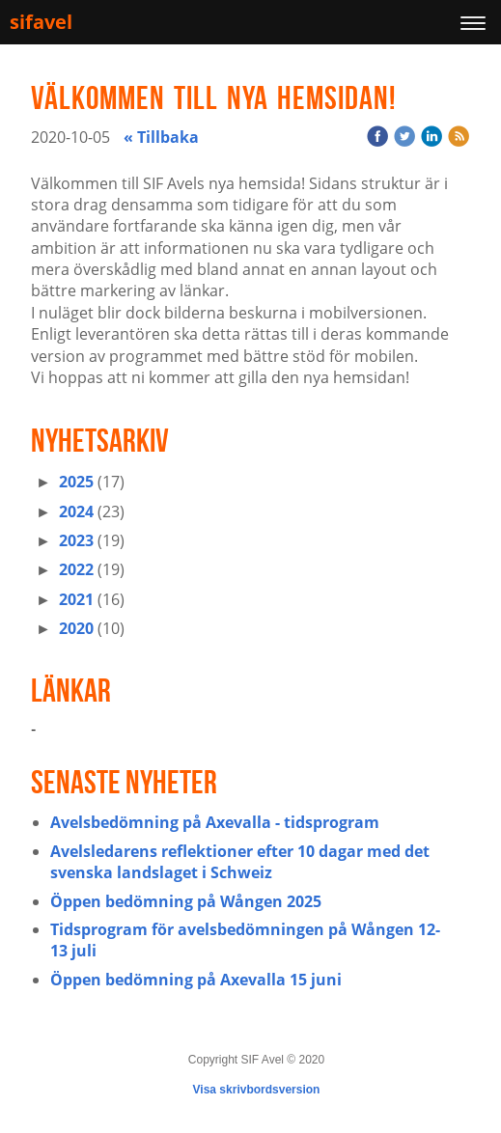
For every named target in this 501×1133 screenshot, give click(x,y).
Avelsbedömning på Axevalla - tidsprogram (214, 822)
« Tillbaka (161, 137)
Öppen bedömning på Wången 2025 (185, 901)
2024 (76, 511)
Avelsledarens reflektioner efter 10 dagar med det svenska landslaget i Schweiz (240, 862)
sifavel (41, 22)
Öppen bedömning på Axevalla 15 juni (196, 979)
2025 (76, 481)
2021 (76, 599)
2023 (76, 540)
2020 (76, 628)
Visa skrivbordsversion (256, 1089)
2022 (76, 569)
